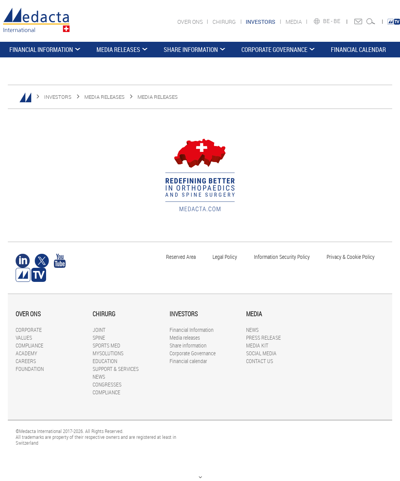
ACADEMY (26, 353)
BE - (328, 21)
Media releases (118, 49)
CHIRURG (224, 21)
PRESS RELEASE (263, 337)
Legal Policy (224, 256)
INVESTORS (57, 96)
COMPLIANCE (29, 345)
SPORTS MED (106, 345)
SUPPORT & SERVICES (116, 368)
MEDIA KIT (257, 345)
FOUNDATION (30, 368)
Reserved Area (181, 256)
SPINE (99, 337)
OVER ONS (190, 21)
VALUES (24, 337)
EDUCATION (105, 361)
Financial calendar (358, 49)
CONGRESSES (107, 384)
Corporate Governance (274, 49)
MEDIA (294, 21)
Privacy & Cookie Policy (351, 256)
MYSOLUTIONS (108, 353)
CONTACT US (259, 361)
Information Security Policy (282, 256)
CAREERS (26, 361)
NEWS (99, 376)
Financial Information (41, 49)
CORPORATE (29, 329)
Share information (191, 49)
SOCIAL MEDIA (261, 353)
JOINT (99, 329)
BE (337, 21)
